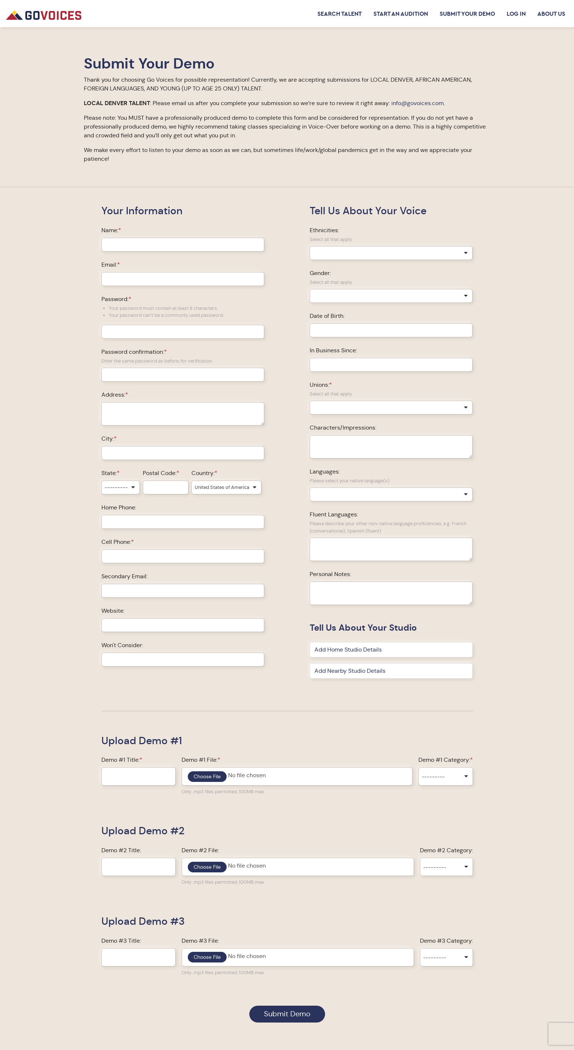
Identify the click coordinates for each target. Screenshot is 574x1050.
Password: (114, 299)
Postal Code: (159, 473)
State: (109, 473)
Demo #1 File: (199, 759)
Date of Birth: (327, 315)
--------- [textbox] (116, 487)
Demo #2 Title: (121, 850)
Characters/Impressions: (343, 427)
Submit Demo (287, 1014)
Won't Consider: (122, 645)
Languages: (325, 471)
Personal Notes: (330, 574)
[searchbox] (314, 252)
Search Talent (339, 13)
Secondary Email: (124, 576)
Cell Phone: (116, 541)
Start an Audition (400, 13)
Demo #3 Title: (121, 940)
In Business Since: (333, 350)
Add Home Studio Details (348, 649)
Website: (112, 610)
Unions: (319, 384)
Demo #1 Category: (444, 759)
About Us (551, 13)
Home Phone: (118, 507)
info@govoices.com (417, 103)
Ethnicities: (324, 230)
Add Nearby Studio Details (349, 670)
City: (107, 438)
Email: (109, 264)
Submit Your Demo (467, 13)
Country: (203, 473)
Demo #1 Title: (120, 759)
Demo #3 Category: (446, 940)
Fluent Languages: (334, 514)
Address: (113, 394)
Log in (516, 13)
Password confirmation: (132, 351)
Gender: (320, 273)
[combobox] (120, 487)
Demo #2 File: (200, 850)
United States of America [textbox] (222, 487)
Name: (109, 230)
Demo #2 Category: (446, 850)
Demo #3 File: (200, 940)
